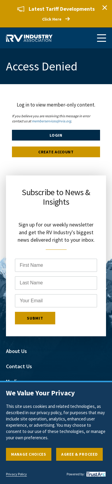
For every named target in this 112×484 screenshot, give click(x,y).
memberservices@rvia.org (51, 121)
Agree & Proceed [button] (79, 454)
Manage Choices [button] (28, 454)
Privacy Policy (16, 474)
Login (56, 135)
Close (105, 7)
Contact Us (19, 366)
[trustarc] (95, 474)
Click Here (52, 19)
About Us (16, 351)
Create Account (56, 152)
